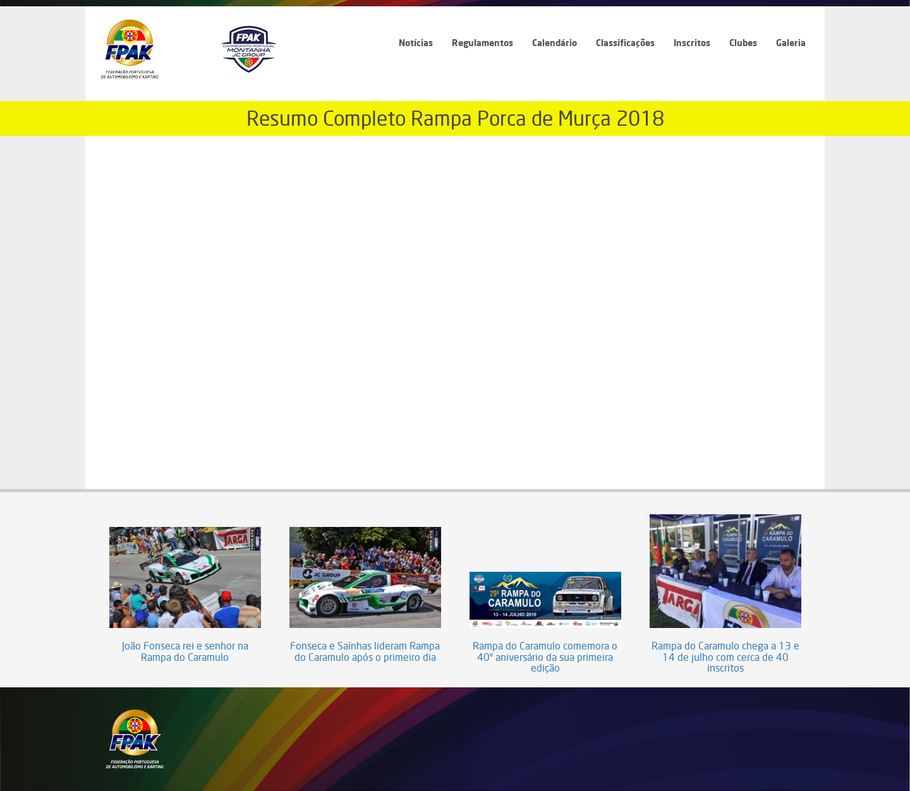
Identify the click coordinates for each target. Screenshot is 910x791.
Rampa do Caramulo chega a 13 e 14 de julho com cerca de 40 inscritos (725, 657)
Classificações (625, 42)
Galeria (791, 42)
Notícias (416, 42)
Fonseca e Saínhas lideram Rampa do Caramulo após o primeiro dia (365, 652)
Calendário (554, 42)
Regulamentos (482, 42)
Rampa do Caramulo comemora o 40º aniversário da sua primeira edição (545, 657)
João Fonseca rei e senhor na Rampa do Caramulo (185, 652)
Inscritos (692, 42)
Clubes (743, 42)
